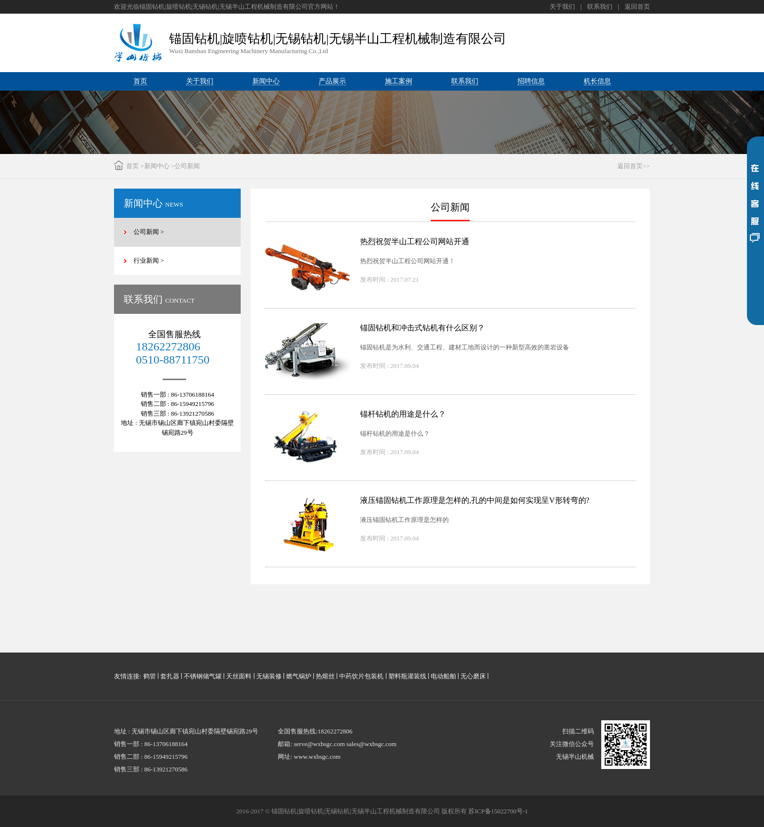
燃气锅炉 (298, 676)
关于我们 (562, 6)
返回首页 (637, 6)
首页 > (135, 166)
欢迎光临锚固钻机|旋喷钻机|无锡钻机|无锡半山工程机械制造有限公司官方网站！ (227, 6)
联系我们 (599, 6)
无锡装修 (269, 676)
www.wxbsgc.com (317, 756)
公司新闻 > (149, 231)
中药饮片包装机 (361, 676)
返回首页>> (633, 166)
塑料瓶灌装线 (407, 676)
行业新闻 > (149, 260)
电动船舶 (443, 676)
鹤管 (149, 676)
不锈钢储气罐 (203, 676)
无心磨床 (473, 676)
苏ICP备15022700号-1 (498, 811)
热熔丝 (325, 676)
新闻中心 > (159, 166)
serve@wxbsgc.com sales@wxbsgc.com (345, 744)
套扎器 (169, 676)
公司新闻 (187, 166)
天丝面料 (238, 676)
